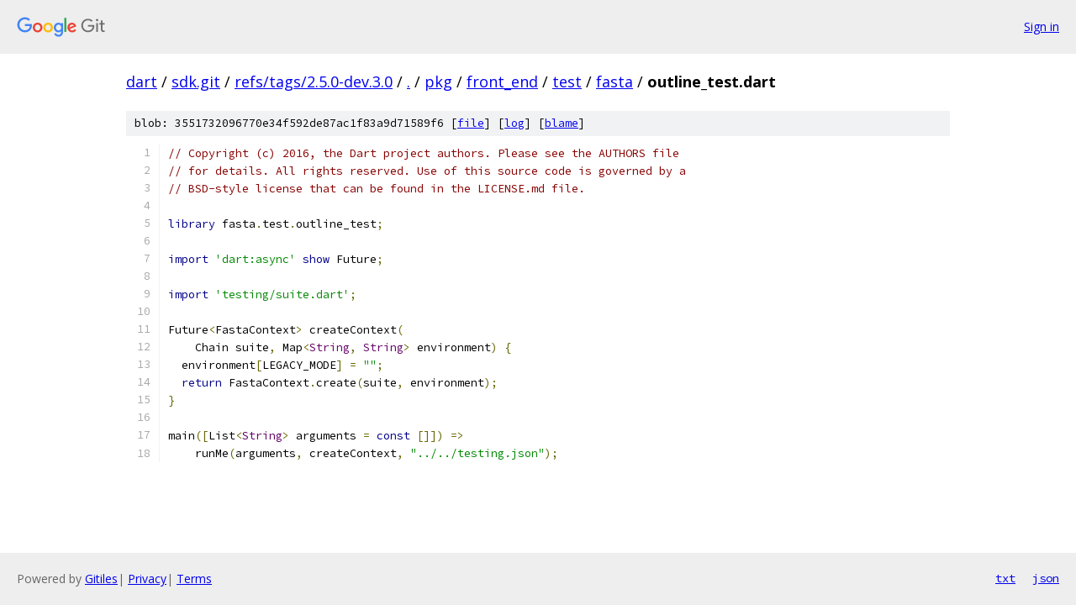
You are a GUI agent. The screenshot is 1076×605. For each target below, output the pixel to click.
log (514, 123)
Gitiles (101, 579)
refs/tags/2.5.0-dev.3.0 (314, 81)
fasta (614, 81)
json (1045, 578)
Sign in (1041, 26)
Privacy (147, 579)
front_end (502, 81)
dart (141, 81)
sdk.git (195, 81)
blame (561, 123)
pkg (438, 81)
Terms (194, 579)
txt (1005, 578)
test (567, 81)
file (470, 123)
